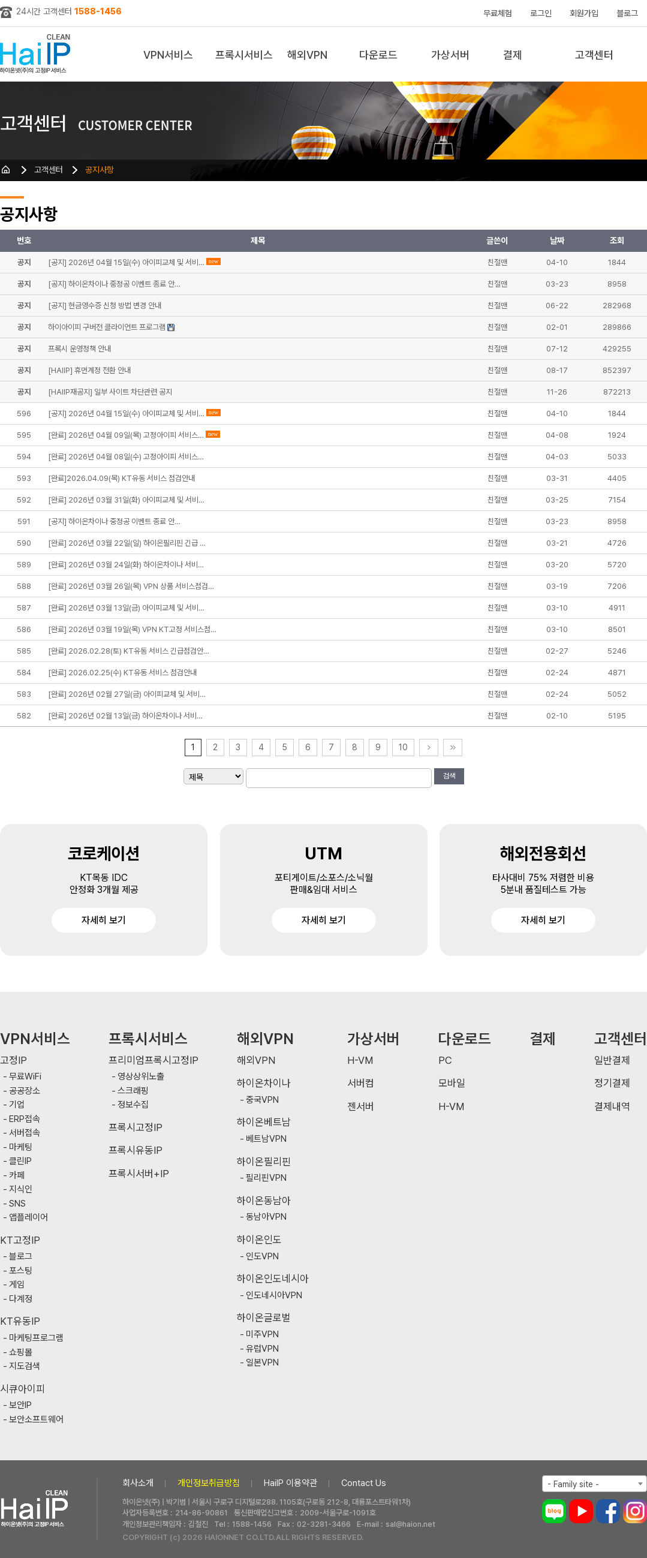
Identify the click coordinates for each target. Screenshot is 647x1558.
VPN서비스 (168, 55)
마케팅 (20, 1147)
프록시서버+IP (139, 1174)
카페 (17, 1176)
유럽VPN (262, 1349)
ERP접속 (24, 1119)
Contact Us (363, 1483)
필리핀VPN (266, 1178)
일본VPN (262, 1363)
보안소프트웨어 (36, 1420)
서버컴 (360, 1083)
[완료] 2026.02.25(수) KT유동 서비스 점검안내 (122, 672)
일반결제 (612, 1060)
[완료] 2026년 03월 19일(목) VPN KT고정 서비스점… (132, 629)
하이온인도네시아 (273, 1279)
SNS (17, 1204)
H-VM (360, 1060)
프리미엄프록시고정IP (153, 1060)
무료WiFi (25, 1077)
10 (403, 747)
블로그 (627, 13)
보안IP (20, 1405)
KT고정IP (20, 1240)
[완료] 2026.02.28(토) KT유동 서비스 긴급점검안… (128, 650)
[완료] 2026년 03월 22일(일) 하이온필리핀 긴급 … (127, 543)
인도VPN (262, 1257)
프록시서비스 (244, 55)
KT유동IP (20, 1321)
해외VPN (307, 55)
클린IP (20, 1161)
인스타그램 (635, 1511)
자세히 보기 (104, 920)
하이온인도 (259, 1240)
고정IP (13, 1060)
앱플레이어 (28, 1218)
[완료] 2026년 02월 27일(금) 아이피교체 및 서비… (127, 694)
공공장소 (24, 1091)
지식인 (20, 1189)
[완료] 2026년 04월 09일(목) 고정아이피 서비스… (126, 435)
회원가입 (584, 13)
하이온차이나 (264, 1083)
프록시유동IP (135, 1150)
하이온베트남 (264, 1122)
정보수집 (133, 1105)
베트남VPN (266, 1139)
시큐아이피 (22, 1389)
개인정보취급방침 (208, 1483)
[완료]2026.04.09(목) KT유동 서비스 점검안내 (121, 478)
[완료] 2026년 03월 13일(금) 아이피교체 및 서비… (126, 607)
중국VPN (262, 1100)
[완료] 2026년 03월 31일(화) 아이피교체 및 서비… (126, 499)
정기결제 (612, 1083)
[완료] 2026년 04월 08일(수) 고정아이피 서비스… (126, 456)
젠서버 (360, 1106)
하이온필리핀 (264, 1162)
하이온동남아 (264, 1201)
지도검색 (24, 1366)
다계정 (20, 1299)
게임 (17, 1285)
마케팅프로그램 (36, 1338)
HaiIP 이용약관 (290, 1483)
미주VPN (262, 1335)
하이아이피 (37, 54)
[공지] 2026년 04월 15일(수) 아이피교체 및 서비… (126, 413)
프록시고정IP (135, 1127)
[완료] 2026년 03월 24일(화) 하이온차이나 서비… (126, 564)
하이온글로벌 (264, 1318)
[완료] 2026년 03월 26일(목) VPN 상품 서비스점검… (131, 586)
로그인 (541, 13)
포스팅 (20, 1271)
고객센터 (594, 55)
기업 (17, 1105)
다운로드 (378, 55)
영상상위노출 (141, 1077)
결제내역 (612, 1106)
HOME (6, 170)
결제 (512, 55)
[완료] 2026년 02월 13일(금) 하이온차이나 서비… (125, 715)
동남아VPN (266, 1217)
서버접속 (24, 1133)
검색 (449, 776)
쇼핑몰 (20, 1353)
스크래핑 (133, 1091)
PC (445, 1060)
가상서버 (450, 55)
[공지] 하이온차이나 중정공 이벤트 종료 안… (114, 521)
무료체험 (497, 13)
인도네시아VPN (274, 1296)
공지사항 (99, 170)
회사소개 (138, 1483)
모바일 (451, 1083)
